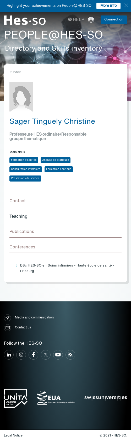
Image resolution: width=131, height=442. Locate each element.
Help (76, 20)
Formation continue (58, 169)
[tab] (65, 201)
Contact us (17, 327)
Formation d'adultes (23, 160)
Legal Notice (13, 435)
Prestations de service (25, 178)
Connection (113, 19)
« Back (15, 72)
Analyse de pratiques (55, 160)
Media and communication (29, 317)
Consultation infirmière (25, 169)
